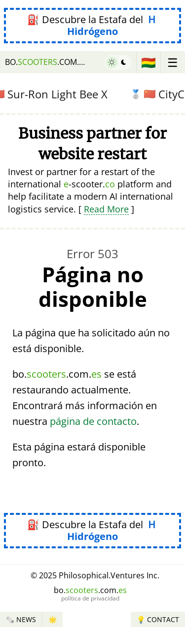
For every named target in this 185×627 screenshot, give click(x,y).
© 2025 (95, 575)
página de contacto (93, 421)
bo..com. (46, 62)
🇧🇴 (148, 62)
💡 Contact (158, 619)
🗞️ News (21, 619)
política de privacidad (90, 598)
